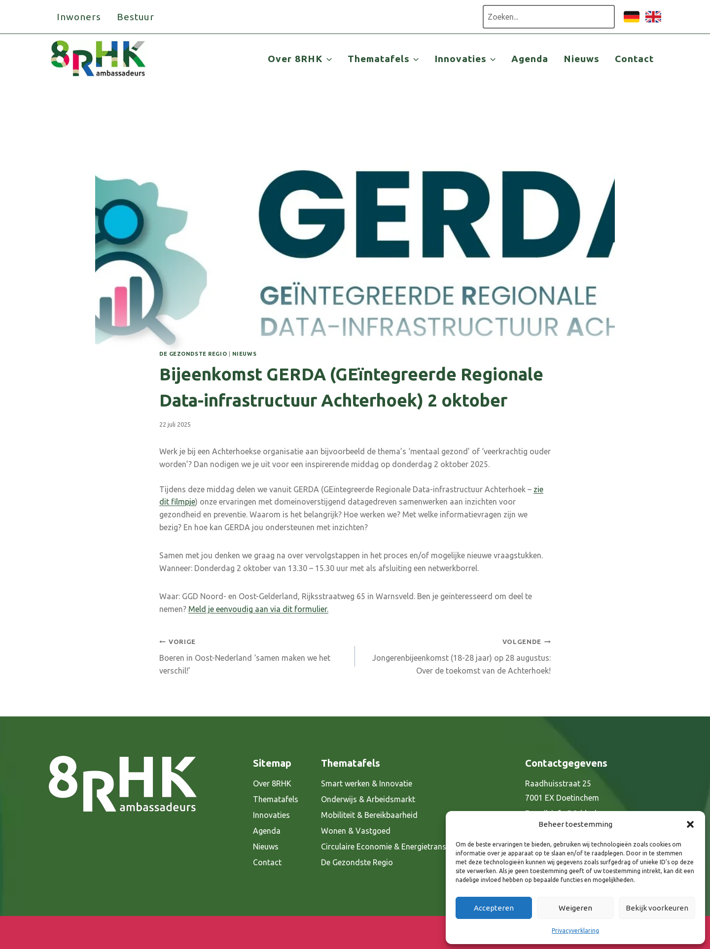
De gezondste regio (193, 354)
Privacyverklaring (575, 930)
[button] (690, 824)
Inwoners (79, 16)
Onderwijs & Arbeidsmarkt (368, 799)
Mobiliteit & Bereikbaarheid (369, 815)
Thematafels (275, 799)
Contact (634, 58)
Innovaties (271, 815)
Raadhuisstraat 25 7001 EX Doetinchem (562, 790)
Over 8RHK (272, 783)
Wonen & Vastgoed (355, 830)
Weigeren (575, 908)
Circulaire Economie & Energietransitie (389, 846)
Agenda (529, 58)
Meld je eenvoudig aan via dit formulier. (258, 609)
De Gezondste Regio (357, 862)
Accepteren (494, 908)
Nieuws (582, 58)
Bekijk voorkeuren (657, 908)
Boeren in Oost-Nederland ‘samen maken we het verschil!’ (253, 655)
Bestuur (136, 16)
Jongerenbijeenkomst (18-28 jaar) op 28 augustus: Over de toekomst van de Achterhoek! (457, 655)
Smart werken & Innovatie (366, 783)
